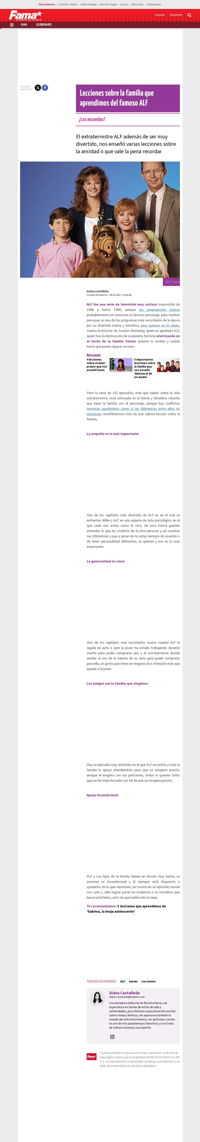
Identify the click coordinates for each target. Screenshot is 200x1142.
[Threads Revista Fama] (187, 1132)
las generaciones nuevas (102, 309)
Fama (24, 25)
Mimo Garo (138, 4)
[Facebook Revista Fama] (162, 1132)
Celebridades (44, 25)
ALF (108, 925)
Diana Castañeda (84, 291)
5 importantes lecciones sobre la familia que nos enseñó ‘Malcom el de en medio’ (147, 356)
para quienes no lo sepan (140, 320)
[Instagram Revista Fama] (179, 1132)
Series (119, 925)
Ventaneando (154, 4)
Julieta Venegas (88, 4)
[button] (24, 88)
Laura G (124, 4)
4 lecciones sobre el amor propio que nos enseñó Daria (87, 352)
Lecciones (135, 925)
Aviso (187, 1119)
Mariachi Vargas (108, 4)
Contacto (172, 1119)
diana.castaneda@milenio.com (113, 941)
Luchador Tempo (68, 4)
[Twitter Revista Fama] (170, 1132)
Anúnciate (154, 1119)
